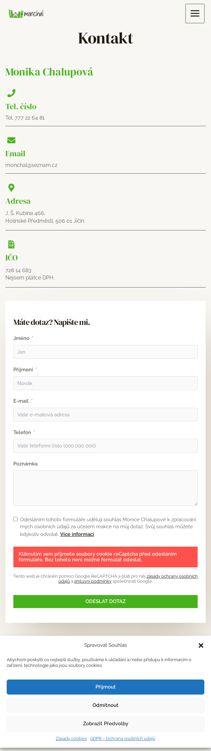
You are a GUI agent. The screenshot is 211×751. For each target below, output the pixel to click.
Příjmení (23, 370)
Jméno (21, 338)
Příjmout (105, 687)
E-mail (21, 402)
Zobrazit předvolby (105, 724)
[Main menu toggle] (195, 13)
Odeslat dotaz (105, 604)
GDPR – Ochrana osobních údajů (122, 738)
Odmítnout (105, 705)
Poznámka (25, 465)
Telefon (22, 434)
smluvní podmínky (93, 583)
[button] (201, 645)
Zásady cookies (71, 738)
